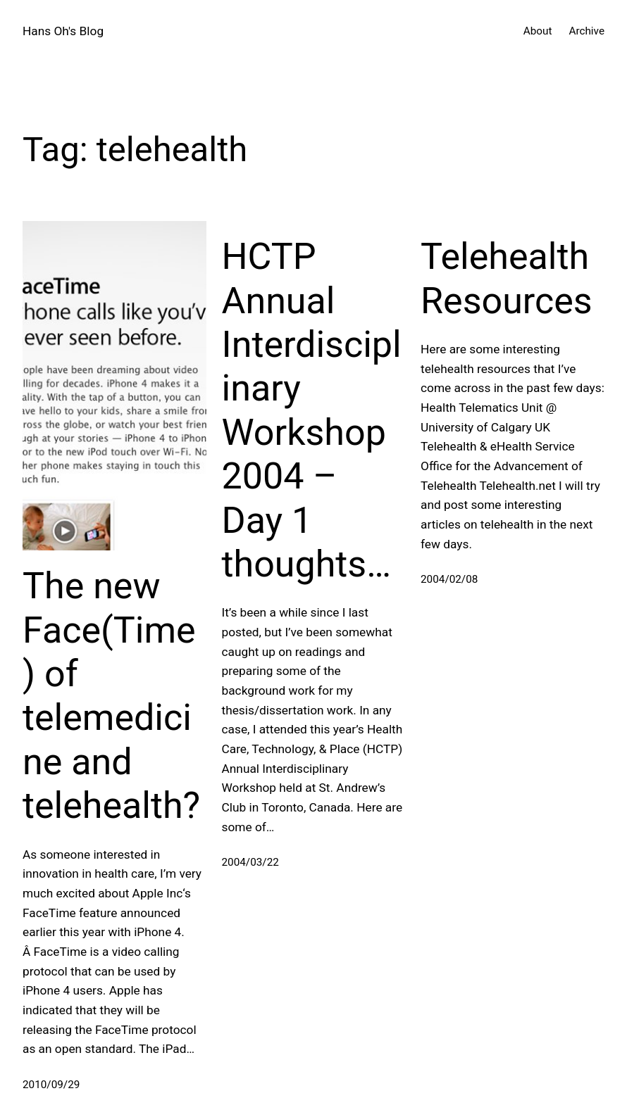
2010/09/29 (51, 1084)
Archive (586, 31)
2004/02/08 (449, 579)
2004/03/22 (250, 862)
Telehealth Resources (506, 278)
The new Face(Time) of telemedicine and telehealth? (111, 695)
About (537, 31)
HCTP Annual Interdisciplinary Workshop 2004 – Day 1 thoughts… (312, 410)
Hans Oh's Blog (63, 31)
